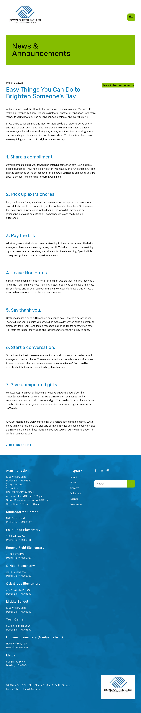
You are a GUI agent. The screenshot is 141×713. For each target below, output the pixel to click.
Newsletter (76, 504)
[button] (131, 17)
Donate (74, 498)
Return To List (19, 445)
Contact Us (12, 488)
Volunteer (75, 493)
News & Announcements (118, 85)
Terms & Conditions (32, 689)
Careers (74, 488)
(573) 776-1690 (14, 484)
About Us (75, 477)
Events (74, 482)
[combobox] (110, 484)
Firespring (67, 685)
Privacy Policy (13, 689)
